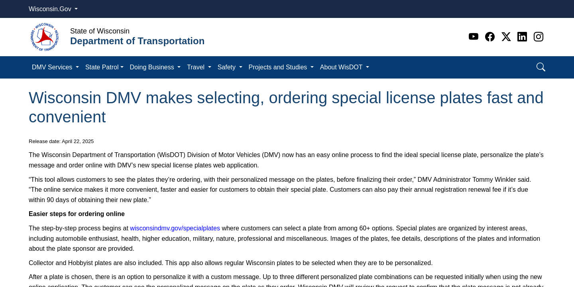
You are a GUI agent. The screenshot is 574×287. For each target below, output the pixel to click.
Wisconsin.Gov (51, 9)
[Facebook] (491, 36)
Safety (228, 67)
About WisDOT (342, 67)
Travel (196, 67)
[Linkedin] (523, 36)
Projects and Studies (279, 67)
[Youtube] (475, 36)
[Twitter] (507, 36)
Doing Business (153, 67)
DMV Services (53, 67)
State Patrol (102, 67)
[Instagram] (538, 36)
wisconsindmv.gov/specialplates (175, 228)
